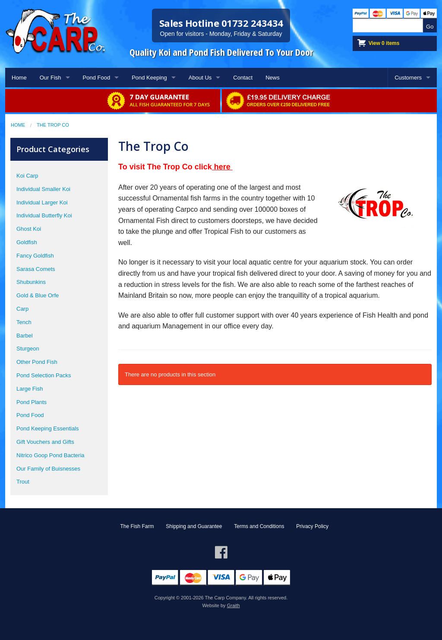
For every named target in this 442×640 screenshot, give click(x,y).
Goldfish (26, 242)
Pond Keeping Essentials (47, 428)
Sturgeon (27, 348)
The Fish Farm (137, 526)
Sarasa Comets (35, 269)
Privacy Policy (312, 526)
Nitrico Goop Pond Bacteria (50, 455)
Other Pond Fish (36, 362)
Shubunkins (31, 282)
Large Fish (29, 388)
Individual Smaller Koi (43, 189)
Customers (408, 77)
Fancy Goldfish (35, 255)
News (272, 77)
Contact (243, 77)
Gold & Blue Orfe (37, 295)
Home (19, 77)
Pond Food (96, 77)
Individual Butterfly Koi (44, 215)
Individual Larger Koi (42, 202)
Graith (233, 605)
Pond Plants (31, 402)
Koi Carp (27, 175)
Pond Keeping (149, 77)
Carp (22, 309)
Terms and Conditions (259, 526)
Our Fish (50, 77)
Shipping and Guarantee (194, 526)
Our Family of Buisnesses (48, 468)
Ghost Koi (28, 229)
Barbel (24, 335)
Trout (22, 481)
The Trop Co (53, 124)
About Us (200, 77)
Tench (24, 322)
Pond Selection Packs (43, 375)
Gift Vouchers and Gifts (45, 442)
